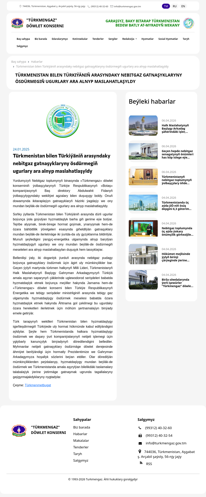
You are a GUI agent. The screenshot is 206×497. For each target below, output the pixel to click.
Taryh (186, 39)
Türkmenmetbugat (38, 385)
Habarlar (37, 61)
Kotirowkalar (80, 39)
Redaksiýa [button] (128, 39)
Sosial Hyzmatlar (168, 39)
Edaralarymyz (60, 39)
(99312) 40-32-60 (155, 427)
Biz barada (41, 39)
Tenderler (98, 39)
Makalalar (81, 440)
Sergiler (112, 39)
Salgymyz (22, 46)
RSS (145, 463)
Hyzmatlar (147, 39)
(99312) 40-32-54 (155, 435)
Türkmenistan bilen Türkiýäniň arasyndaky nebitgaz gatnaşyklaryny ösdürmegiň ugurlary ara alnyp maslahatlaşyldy (92, 66)
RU (175, 6)
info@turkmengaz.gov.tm (162, 443)
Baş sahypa (23, 39)
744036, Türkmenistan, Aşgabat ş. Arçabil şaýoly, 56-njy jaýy (166, 454)
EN (183, 6)
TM (166, 6)
